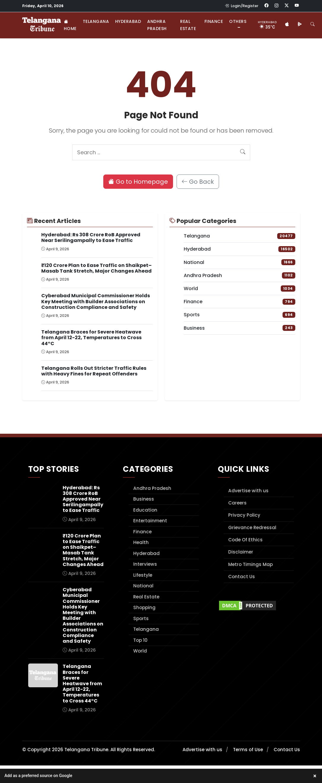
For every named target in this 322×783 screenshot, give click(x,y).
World (140, 651)
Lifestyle (142, 575)
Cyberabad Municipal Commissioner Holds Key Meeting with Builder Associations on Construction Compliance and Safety (95, 301)
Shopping (144, 607)
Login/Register (241, 5)
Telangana (96, 21)
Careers (237, 503)
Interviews (145, 564)
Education (145, 510)
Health (141, 542)
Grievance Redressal (252, 527)
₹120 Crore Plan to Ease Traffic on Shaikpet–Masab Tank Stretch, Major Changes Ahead (96, 268)
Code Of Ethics (245, 540)
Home (70, 25)
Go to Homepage (138, 181)
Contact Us (241, 576)
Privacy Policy (244, 515)
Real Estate (188, 25)
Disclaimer (240, 552)
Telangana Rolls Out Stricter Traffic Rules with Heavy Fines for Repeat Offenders (93, 371)
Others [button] (237, 21)
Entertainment (150, 521)
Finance (213, 21)
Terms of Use (248, 749)
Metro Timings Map (250, 564)
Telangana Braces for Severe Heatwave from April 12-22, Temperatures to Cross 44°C (91, 337)
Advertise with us (248, 491)
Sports (141, 618)
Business (143, 499)
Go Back (198, 181)
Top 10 (140, 640)
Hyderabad (128, 21)
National (143, 586)
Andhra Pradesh (157, 25)
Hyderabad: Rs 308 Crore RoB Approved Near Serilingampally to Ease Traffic (90, 237)
